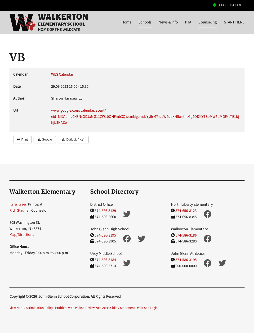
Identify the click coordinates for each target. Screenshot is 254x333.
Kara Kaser (17, 204)
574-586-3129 (105, 210)
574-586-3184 (105, 259)
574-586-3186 (186, 235)
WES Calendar (62, 74)
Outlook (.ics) (73, 139)
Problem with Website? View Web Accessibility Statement (95, 308)
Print (22, 139)
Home (126, 22)
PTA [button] (188, 22)
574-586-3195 (105, 235)
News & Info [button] (168, 22)
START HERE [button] (234, 22)
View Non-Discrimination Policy (31, 308)
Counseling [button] (207, 22)
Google (45, 139)
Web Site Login (147, 308)
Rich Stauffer (19, 210)
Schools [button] (145, 22)
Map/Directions (21, 234)
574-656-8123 (186, 210)
